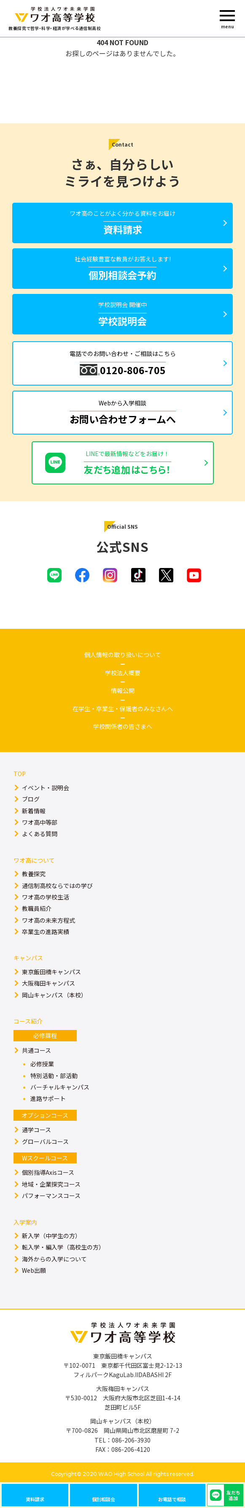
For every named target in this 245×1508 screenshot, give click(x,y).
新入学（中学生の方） (51, 1235)
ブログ (31, 799)
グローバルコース (45, 1141)
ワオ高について (34, 860)
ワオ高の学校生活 (45, 897)
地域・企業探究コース (51, 1184)
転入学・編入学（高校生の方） (63, 1247)
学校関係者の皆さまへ (122, 726)
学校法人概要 (122, 672)
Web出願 (34, 1270)
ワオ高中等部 (39, 822)
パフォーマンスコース (51, 1195)
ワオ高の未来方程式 (48, 920)
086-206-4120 (130, 1449)
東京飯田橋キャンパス (51, 971)
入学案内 (25, 1222)
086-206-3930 (131, 1440)
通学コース (36, 1129)
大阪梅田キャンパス (48, 983)
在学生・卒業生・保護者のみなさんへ (123, 708)
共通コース (36, 1050)
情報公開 (123, 690)
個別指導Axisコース (48, 1172)
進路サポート (48, 1098)
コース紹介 (28, 1021)
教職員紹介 (36, 908)
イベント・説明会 (45, 787)
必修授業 (42, 1064)
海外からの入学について (54, 1259)
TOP (19, 773)
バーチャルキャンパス (59, 1087)
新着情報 (34, 811)
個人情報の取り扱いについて (122, 654)
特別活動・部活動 (54, 1075)
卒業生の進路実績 (45, 931)
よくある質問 (39, 833)
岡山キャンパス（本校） (54, 995)
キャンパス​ (28, 958)
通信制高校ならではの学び (57, 885)
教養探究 (34, 873)
